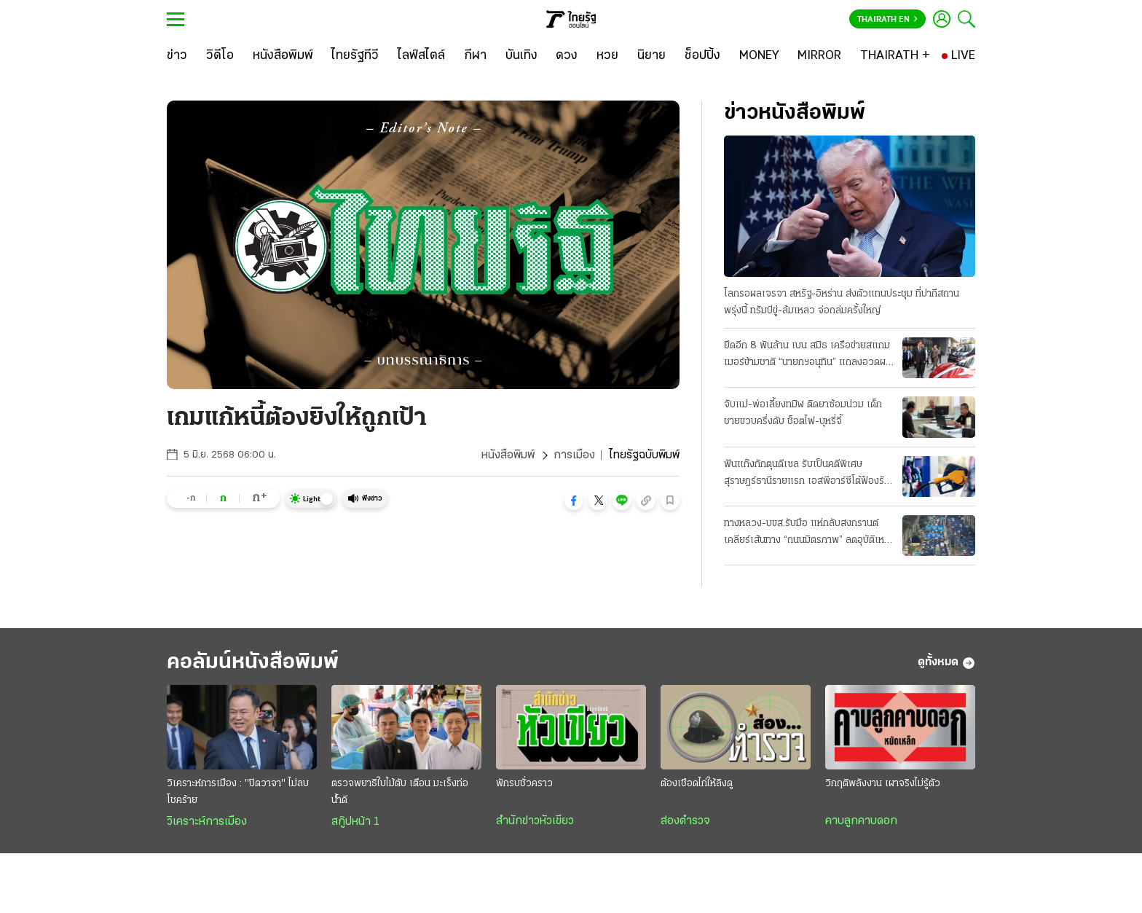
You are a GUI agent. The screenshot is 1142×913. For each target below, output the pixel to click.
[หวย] (607, 56)
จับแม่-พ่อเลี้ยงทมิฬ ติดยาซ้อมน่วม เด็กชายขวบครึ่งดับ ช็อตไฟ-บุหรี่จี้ (803, 413)
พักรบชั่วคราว (524, 783)
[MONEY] (759, 56)
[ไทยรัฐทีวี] (355, 56)
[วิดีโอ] (220, 56)
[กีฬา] (475, 56)
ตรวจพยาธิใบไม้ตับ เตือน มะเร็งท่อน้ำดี (399, 792)
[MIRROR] (819, 56)
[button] (573, 500)
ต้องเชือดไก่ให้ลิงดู (697, 783)
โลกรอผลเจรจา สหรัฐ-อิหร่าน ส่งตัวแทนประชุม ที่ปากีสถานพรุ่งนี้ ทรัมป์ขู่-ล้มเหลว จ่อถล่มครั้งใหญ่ (841, 302)
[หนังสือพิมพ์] (283, 56)
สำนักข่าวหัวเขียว (535, 821)
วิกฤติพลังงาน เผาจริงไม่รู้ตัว (882, 783)
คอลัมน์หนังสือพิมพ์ (253, 662)
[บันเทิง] (521, 56)
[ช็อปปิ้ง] (702, 56)
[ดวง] (567, 56)
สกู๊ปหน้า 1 (355, 822)
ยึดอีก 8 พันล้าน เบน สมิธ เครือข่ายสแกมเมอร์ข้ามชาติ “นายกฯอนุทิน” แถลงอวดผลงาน (807, 355)
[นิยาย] (651, 56)
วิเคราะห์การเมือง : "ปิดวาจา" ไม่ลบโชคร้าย (238, 792)
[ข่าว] (177, 56)
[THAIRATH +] (895, 56)
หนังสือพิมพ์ (508, 455)
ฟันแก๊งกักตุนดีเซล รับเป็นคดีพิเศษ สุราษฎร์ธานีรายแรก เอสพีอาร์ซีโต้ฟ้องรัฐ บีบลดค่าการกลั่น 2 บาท (806, 474)
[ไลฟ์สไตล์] (421, 56)
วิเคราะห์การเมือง (207, 822)
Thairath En (887, 19)
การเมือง (574, 455)
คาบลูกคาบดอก (861, 821)
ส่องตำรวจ (685, 821)
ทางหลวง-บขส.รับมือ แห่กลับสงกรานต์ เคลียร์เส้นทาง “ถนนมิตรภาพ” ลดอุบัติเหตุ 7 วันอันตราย (807, 533)
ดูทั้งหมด (946, 663)
